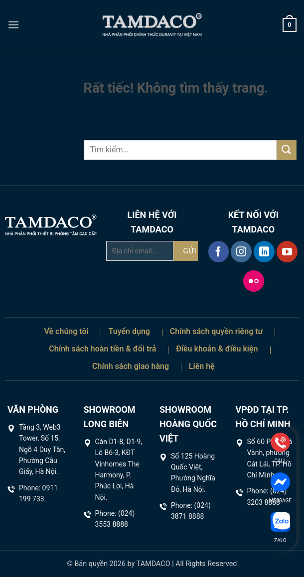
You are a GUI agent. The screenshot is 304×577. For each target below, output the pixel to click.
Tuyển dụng (129, 331)
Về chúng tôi (66, 331)
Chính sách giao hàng (130, 366)
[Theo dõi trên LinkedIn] (264, 251)
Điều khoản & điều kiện (217, 348)
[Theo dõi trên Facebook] (218, 251)
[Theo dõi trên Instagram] (241, 251)
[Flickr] (253, 280)
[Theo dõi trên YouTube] (287, 251)
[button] (13, 24)
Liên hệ (202, 366)
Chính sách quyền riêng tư (216, 331)
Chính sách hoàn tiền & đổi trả (102, 348)
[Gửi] (287, 149)
